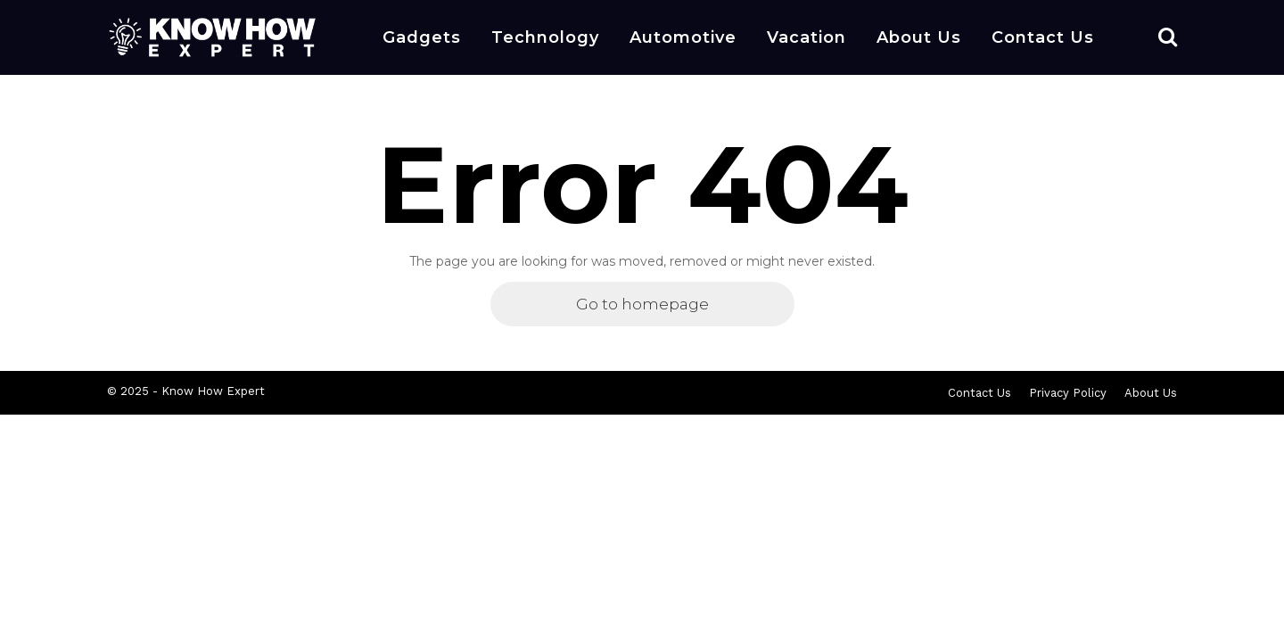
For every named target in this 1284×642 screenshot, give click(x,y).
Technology (545, 37)
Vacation (806, 37)
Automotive (683, 37)
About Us (919, 37)
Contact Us (1043, 37)
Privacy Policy (1068, 392)
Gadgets (422, 37)
